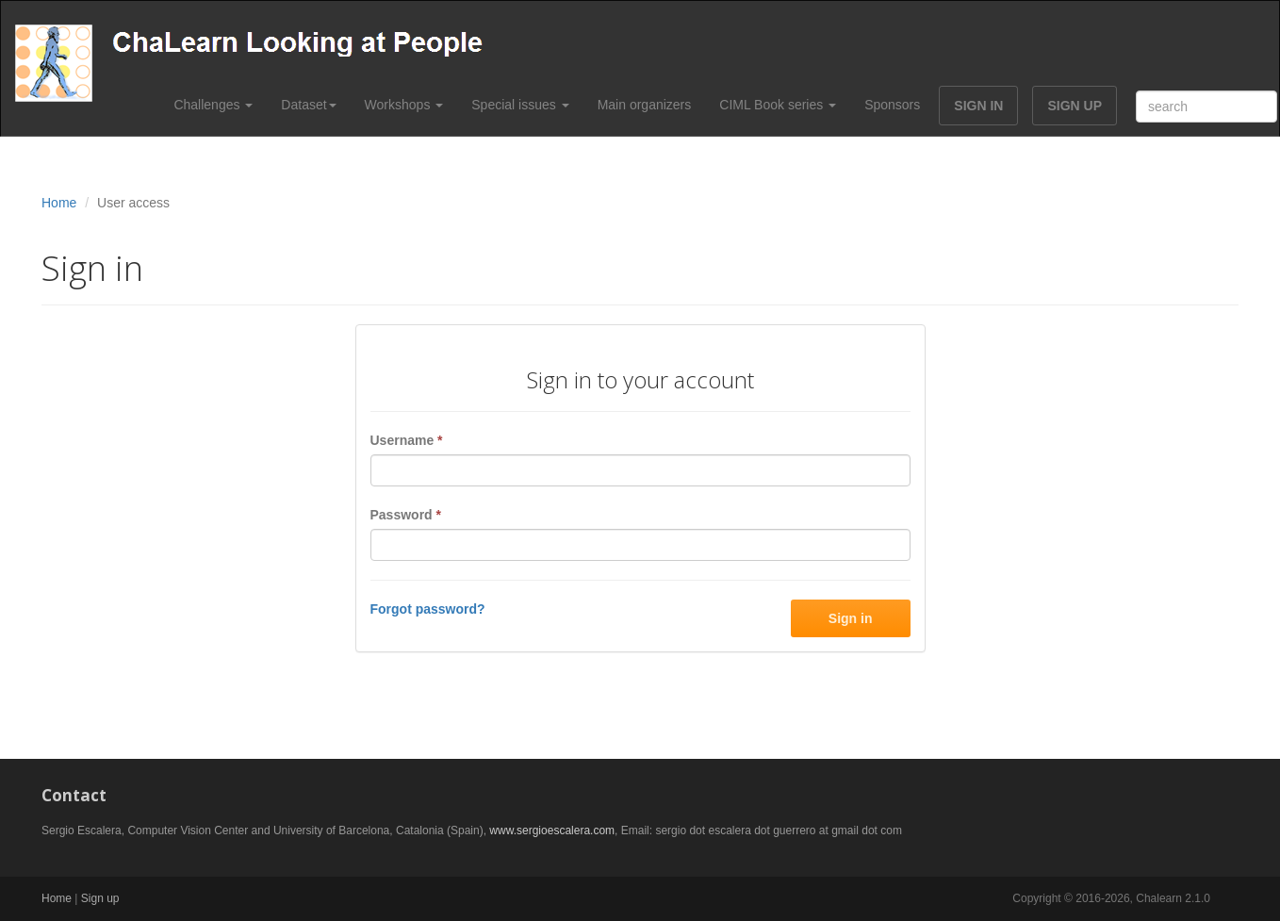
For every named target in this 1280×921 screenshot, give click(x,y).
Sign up (100, 898)
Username (406, 440)
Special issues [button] (519, 104)
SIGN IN (978, 105)
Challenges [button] (213, 104)
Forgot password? (427, 609)
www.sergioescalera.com (552, 830)
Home (58, 202)
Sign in (851, 618)
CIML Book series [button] (777, 104)
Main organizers (645, 104)
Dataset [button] (308, 104)
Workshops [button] (404, 104)
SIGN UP (1074, 105)
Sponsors (892, 104)
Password (405, 514)
